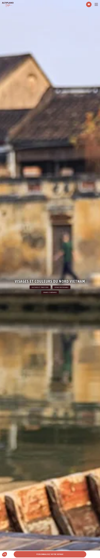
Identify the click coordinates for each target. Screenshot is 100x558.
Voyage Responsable (61, 287)
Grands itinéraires (50, 292)
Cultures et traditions (40, 287)
